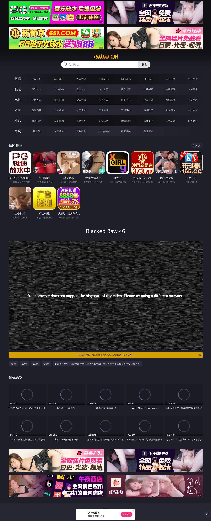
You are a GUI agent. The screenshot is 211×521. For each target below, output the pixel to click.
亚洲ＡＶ (36, 89)
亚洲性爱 (36, 99)
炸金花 (148, 78)
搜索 (144, 64)
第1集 (13, 363)
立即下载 (126, 514)
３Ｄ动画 (103, 89)
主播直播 (170, 89)
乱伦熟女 (170, 99)
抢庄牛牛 (193, 78)
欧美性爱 (103, 99)
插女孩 (36, 131)
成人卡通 (81, 99)
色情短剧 (148, 131)
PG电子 (37, 78)
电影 (18, 100)
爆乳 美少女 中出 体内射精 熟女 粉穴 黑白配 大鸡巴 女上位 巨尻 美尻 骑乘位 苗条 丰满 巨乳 (97, 363)
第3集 (35, 363)
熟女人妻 (126, 89)
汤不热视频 (104, 131)
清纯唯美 (148, 110)
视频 (18, 89)
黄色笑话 (170, 120)
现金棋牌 (170, 78)
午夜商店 (59, 131)
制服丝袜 (126, 99)
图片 (18, 110)
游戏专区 (103, 78)
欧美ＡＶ (81, 89)
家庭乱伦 (59, 120)
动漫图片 (103, 110)
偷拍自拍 (59, 99)
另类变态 (193, 99)
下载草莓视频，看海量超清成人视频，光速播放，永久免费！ (139, 355)
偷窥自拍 (36, 110)
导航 (18, 131)
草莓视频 (81, 131)
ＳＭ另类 (193, 89)
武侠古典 (103, 120)
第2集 (24, 363)
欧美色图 (81, 110)
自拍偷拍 (59, 89)
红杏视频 (126, 131)
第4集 (46, 363)
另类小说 (148, 120)
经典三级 (148, 99)
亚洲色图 (59, 110)
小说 (18, 121)
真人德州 (59, 78)
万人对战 (81, 78)
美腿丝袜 (126, 110)
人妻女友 (81, 120)
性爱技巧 (193, 120)
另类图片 (193, 110)
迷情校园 (126, 120)
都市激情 (36, 120)
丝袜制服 (148, 89)
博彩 (18, 79)
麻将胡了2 (126, 78)
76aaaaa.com (105, 57)
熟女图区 (170, 110)
